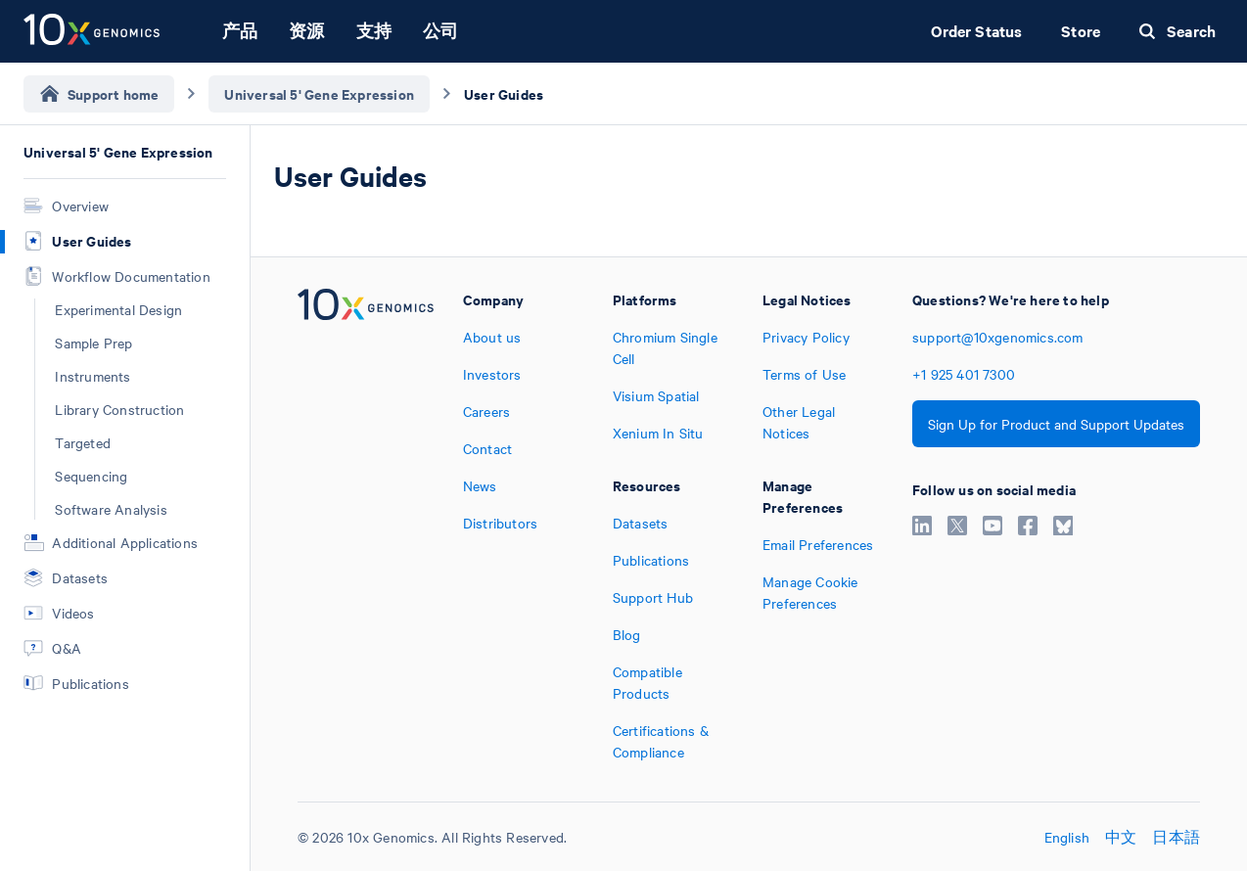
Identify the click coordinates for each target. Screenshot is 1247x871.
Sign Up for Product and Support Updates (1056, 424)
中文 (1120, 837)
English (1066, 837)
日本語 (1176, 837)
